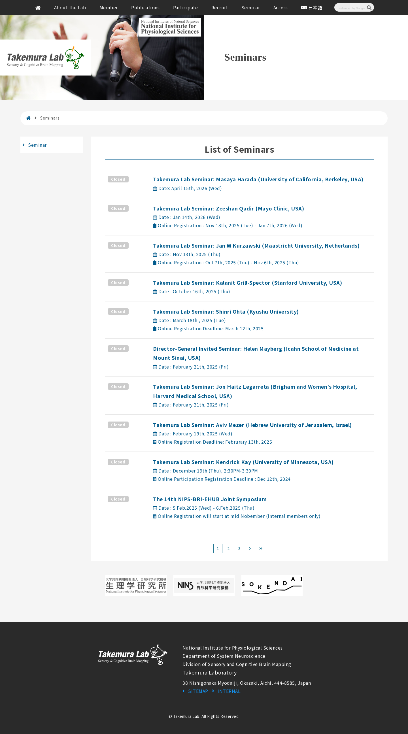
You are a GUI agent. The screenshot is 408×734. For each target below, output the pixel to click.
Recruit (219, 7)
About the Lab (70, 7)
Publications (145, 7)
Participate (185, 7)
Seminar (250, 7)
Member (108, 7)
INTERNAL (229, 691)
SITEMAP (198, 691)
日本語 (311, 7)
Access (280, 7)
